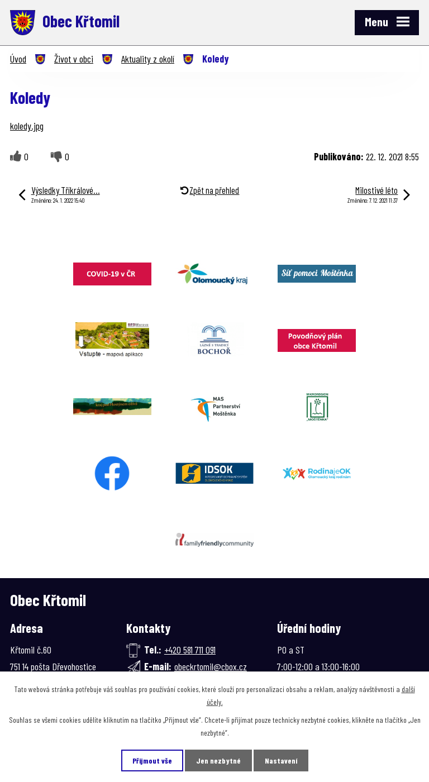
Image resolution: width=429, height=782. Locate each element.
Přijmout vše (152, 760)
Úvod (18, 59)
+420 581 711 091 (190, 649)
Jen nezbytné (218, 760)
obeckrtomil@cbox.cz (210, 666)
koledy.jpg (27, 126)
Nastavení (281, 760)
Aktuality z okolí (147, 59)
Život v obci (73, 59)
